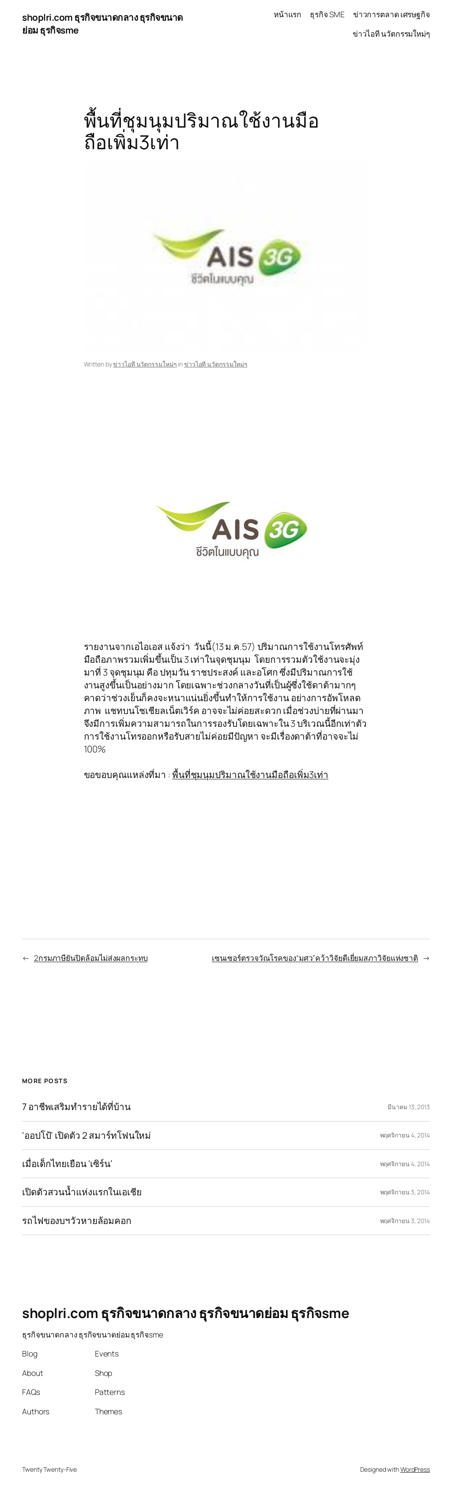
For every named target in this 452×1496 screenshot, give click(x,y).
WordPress (415, 1469)
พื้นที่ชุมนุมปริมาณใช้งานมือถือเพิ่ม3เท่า (250, 774)
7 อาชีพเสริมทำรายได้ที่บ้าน (76, 1107)
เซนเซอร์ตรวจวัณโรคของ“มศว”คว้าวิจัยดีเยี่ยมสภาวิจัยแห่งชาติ (315, 957)
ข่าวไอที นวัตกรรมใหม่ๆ (145, 364)
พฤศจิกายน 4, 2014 (405, 1135)
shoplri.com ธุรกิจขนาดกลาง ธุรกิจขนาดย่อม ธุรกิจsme (185, 1312)
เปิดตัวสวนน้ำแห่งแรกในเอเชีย (82, 1192)
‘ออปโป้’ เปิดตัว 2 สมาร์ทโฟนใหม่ (86, 1135)
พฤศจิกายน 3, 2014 (405, 1192)
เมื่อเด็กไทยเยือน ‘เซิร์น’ (67, 1164)
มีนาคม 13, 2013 (409, 1107)
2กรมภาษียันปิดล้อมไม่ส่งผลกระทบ (91, 957)
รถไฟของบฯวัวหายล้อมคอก (77, 1221)
